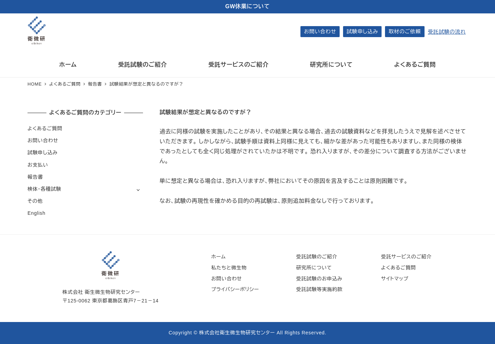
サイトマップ (395, 278)
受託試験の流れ (447, 32)
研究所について (314, 267)
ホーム (218, 256)
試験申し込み (362, 31)
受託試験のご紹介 (316, 256)
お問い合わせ (320, 31)
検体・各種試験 (44, 189)
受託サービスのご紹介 (406, 256)
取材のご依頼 (404, 31)
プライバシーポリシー (235, 289)
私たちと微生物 (228, 267)
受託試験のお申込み (319, 278)
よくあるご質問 (45, 128)
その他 (35, 201)
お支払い (38, 165)
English (36, 213)
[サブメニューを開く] (138, 190)
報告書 (35, 177)
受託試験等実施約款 (319, 289)
